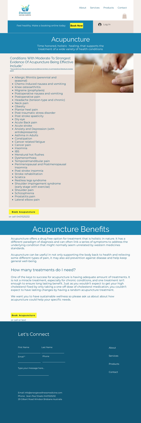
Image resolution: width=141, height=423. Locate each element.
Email (21, 357)
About (112, 347)
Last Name (46, 347)
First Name (23, 347)
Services (113, 355)
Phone (45, 356)
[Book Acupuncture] (24, 211)
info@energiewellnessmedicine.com (43, 392)
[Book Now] (76, 25)
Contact (113, 372)
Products (114, 364)
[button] (124, 16)
